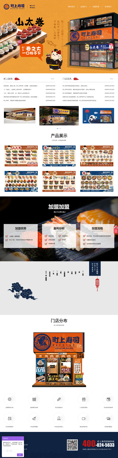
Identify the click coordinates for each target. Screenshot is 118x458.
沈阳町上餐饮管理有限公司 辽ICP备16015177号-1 (97, 449)
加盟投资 (96, 7)
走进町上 (83, 7)
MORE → (53, 78)
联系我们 (108, 7)
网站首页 (71, 7)
